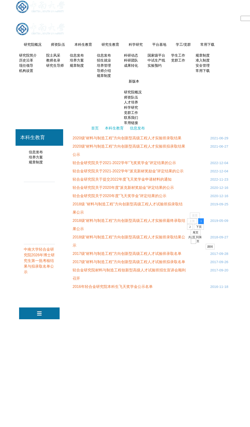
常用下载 (207, 44)
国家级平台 (156, 55)
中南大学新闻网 (120, 325)
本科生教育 (83, 44)
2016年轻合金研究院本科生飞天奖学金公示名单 (113, 288)
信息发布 (77, 55)
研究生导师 (55, 66)
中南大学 (96, 325)
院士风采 (53, 55)
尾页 (195, 233)
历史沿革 (26, 60)
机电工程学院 (167, 325)
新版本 (134, 82)
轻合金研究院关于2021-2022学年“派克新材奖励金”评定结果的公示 (128, 172)
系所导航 (196, 10)
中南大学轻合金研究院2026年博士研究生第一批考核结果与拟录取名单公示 (39, 262)
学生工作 (178, 55)
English (229, 10)
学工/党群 (183, 44)
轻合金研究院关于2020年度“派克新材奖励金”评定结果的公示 (123, 189)
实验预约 (155, 66)
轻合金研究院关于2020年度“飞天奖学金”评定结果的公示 (119, 197)
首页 (95, 129)
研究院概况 (32, 44)
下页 (199, 228)
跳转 (210, 247)
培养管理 (104, 66)
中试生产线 (156, 60)
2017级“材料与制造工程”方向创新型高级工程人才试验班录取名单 (127, 255)
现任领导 (26, 66)
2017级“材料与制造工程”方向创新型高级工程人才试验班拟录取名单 (129, 263)
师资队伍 (58, 44)
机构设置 (26, 71)
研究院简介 (28, 55)
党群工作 (178, 60)
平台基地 (159, 44)
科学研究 (136, 44)
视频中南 (145, 325)
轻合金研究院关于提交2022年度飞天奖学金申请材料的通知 (122, 180)
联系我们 (131, 119)
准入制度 (203, 60)
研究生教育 (110, 44)
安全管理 (203, 66)
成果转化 (131, 66)
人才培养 (131, 103)
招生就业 (104, 60)
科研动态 (131, 55)
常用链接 (131, 124)
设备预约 (213, 10)
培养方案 (77, 60)
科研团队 (131, 60)
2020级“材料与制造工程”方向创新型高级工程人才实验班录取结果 (127, 139)
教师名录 (53, 60)
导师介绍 (104, 71)
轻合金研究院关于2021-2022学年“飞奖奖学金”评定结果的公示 (124, 164)
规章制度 (77, 66)
